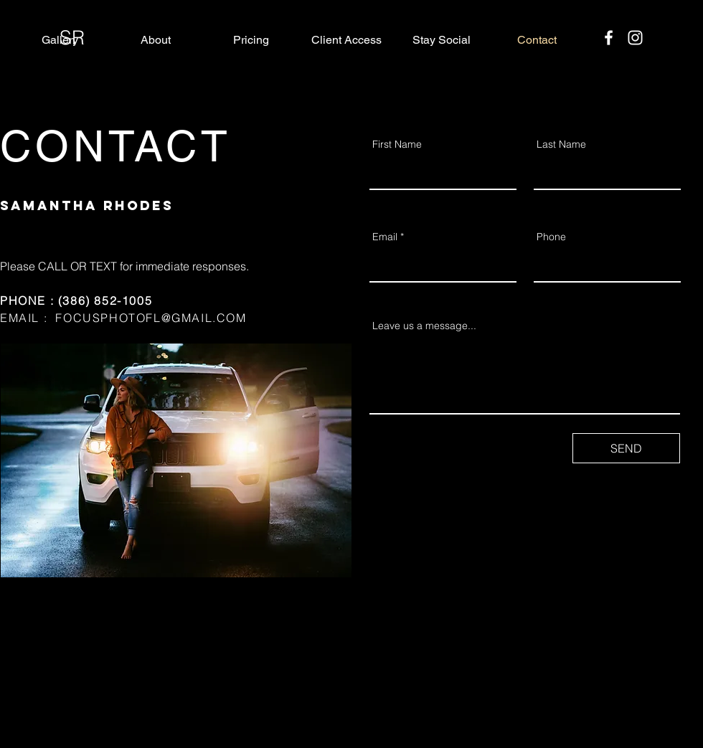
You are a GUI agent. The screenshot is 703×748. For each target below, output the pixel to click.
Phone (551, 237)
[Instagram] (635, 37)
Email (384, 237)
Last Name (561, 144)
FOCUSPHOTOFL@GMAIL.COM (150, 318)
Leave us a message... (424, 326)
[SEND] (626, 448)
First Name (397, 144)
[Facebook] (608, 37)
